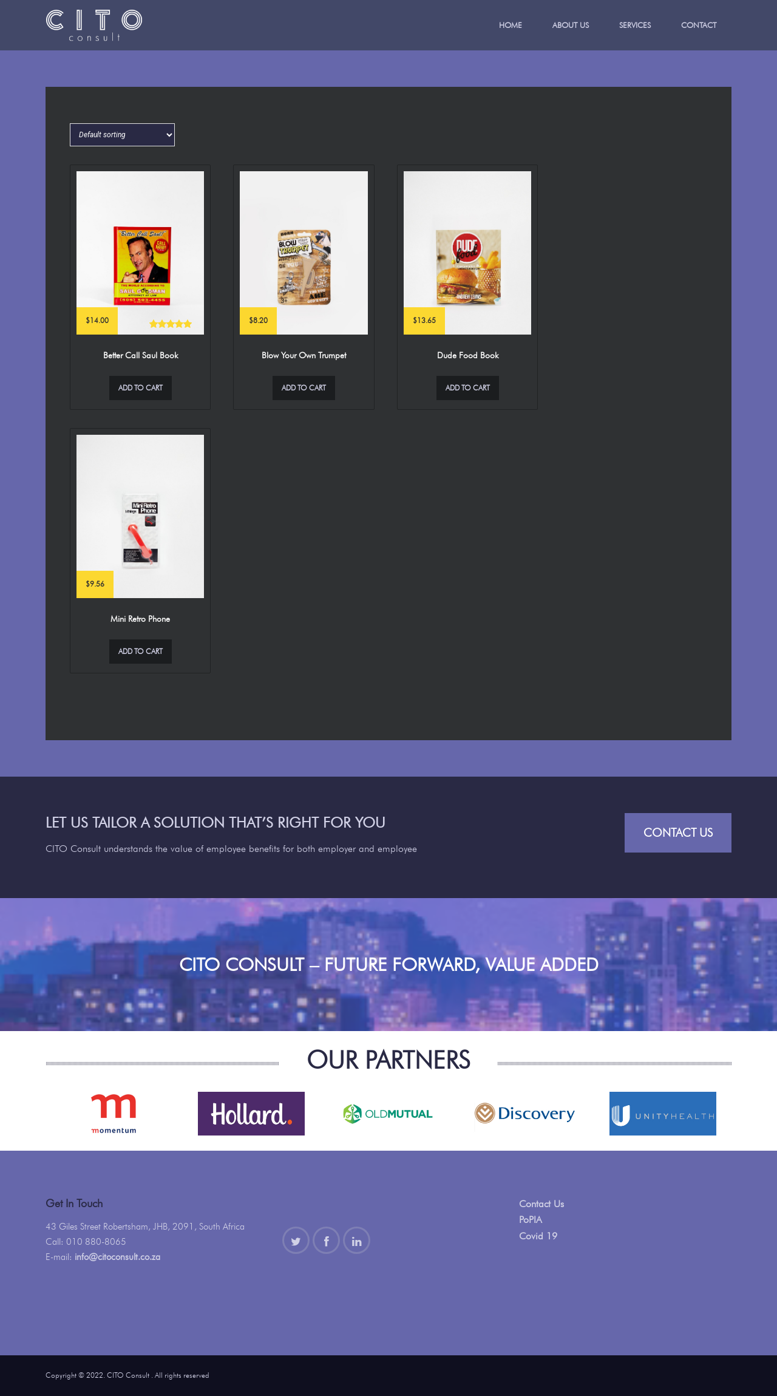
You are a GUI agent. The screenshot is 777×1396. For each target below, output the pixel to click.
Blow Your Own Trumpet (304, 355)
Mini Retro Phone (140, 619)
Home (510, 25)
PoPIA (530, 1219)
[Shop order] (122, 134)
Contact (698, 25)
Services (635, 25)
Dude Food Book (467, 355)
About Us (570, 25)
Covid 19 (538, 1236)
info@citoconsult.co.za (117, 1256)
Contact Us (678, 832)
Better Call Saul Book (140, 355)
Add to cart (140, 387)
